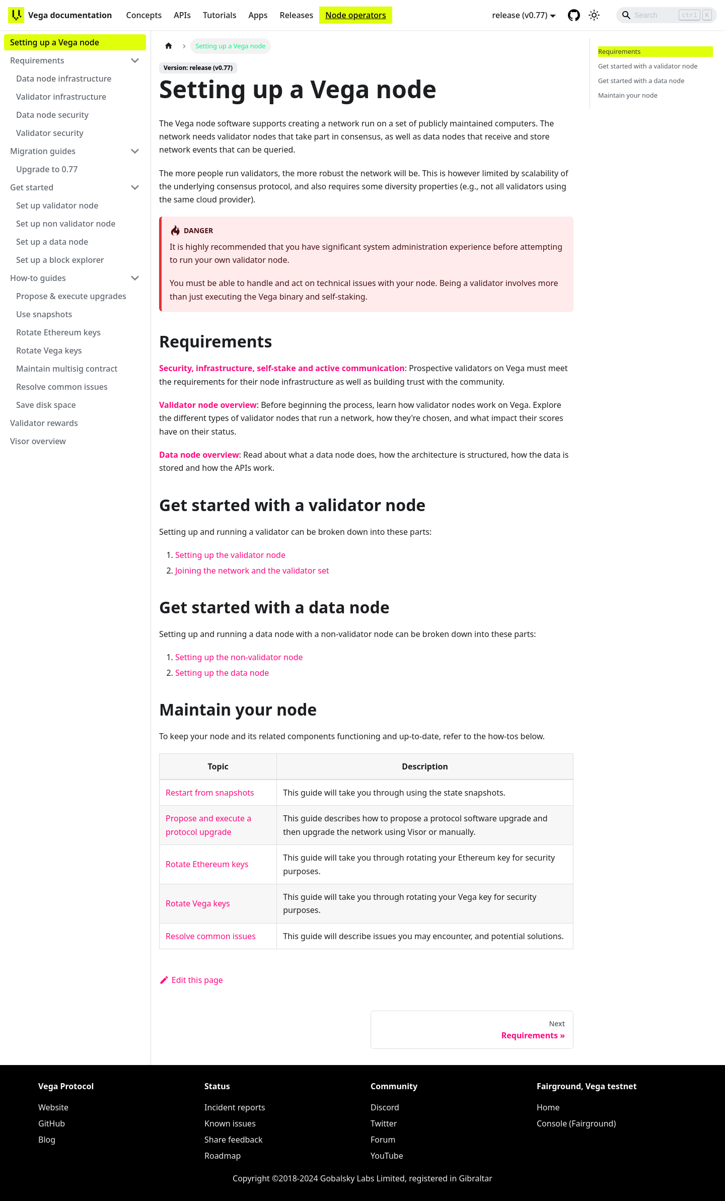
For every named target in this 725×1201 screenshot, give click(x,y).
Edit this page (191, 979)
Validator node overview (208, 404)
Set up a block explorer (60, 259)
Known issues (230, 1123)
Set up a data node (52, 241)
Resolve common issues (62, 386)
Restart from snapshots (210, 792)
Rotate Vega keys (49, 350)
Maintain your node (628, 95)
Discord (385, 1107)
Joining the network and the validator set (252, 570)
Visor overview (38, 441)
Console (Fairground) (576, 1123)
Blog (46, 1139)
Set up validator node (57, 205)
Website (53, 1107)
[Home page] (168, 46)
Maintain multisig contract (67, 368)
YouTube (387, 1155)
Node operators (355, 15)
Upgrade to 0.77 (47, 169)
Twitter (384, 1123)
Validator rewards (44, 423)
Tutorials (219, 15)
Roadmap (222, 1155)
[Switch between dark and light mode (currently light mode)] (594, 15)
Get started (31, 187)
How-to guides (38, 278)
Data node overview (199, 454)
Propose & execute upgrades (71, 296)
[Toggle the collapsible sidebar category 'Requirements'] (135, 60)
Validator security (50, 132)
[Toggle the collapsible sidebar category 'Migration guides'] (135, 151)
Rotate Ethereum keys (58, 332)
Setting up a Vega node (54, 42)
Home (548, 1107)
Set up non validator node (65, 223)
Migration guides (43, 151)
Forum (383, 1139)
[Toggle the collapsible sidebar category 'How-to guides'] (135, 278)
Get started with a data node (641, 80)
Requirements (37, 60)
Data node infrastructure (63, 78)
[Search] (666, 15)
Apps (257, 15)
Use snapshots (44, 314)
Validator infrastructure (61, 96)
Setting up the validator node (230, 554)
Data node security (52, 114)
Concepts (144, 15)
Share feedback (233, 1139)
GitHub (51, 1123)
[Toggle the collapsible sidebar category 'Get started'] (135, 187)
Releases (297, 15)
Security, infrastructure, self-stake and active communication (282, 368)
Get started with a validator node (648, 65)
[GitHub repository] (574, 15)
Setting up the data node (222, 672)
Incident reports (234, 1107)
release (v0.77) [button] (520, 15)
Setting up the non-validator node (239, 657)
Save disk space (46, 404)
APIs (182, 15)
